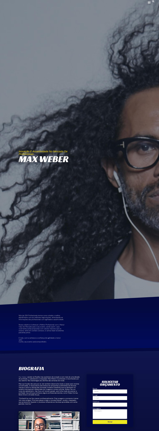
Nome (95, 388)
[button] (149, 2)
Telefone (96, 402)
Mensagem (97, 408)
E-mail (95, 395)
